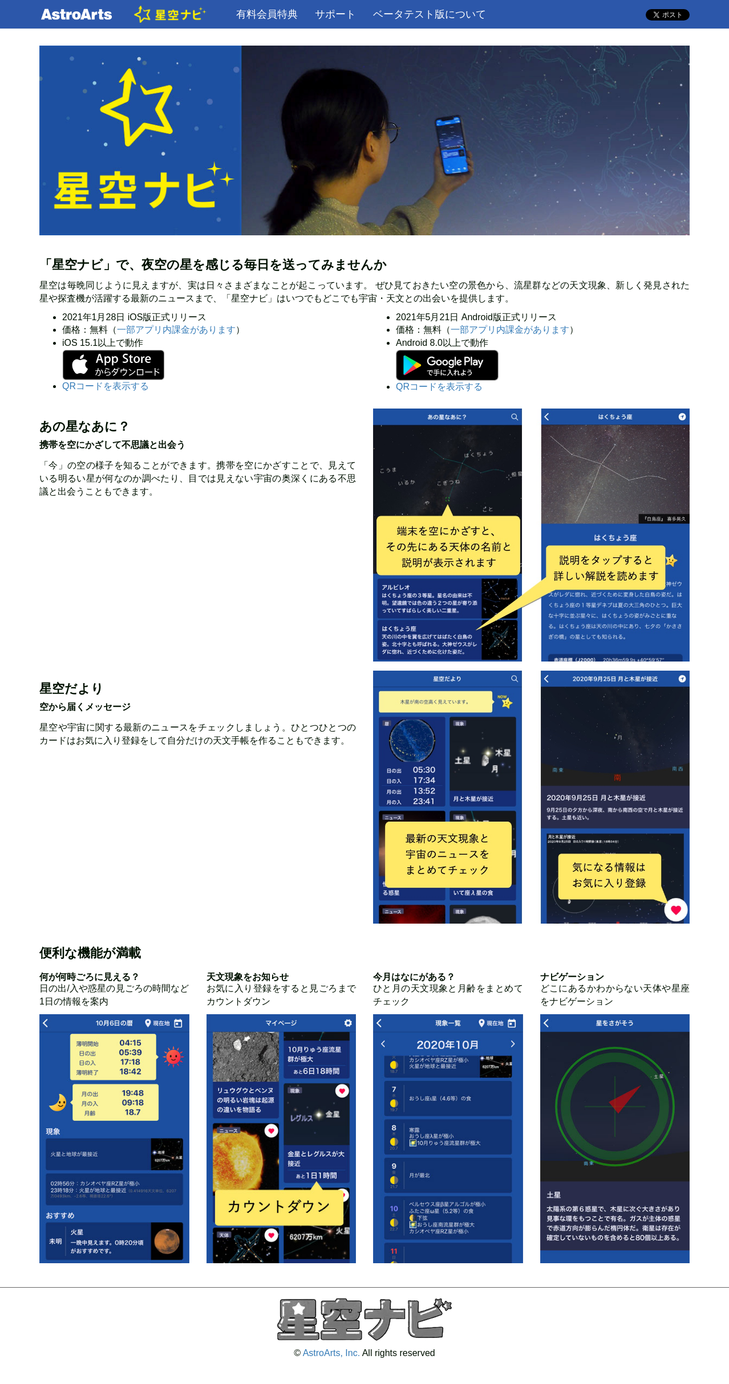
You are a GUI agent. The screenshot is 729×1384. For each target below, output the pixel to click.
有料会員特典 (267, 14)
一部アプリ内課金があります (176, 329)
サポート (335, 14)
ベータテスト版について (429, 14)
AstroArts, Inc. (331, 1353)
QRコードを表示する (105, 386)
